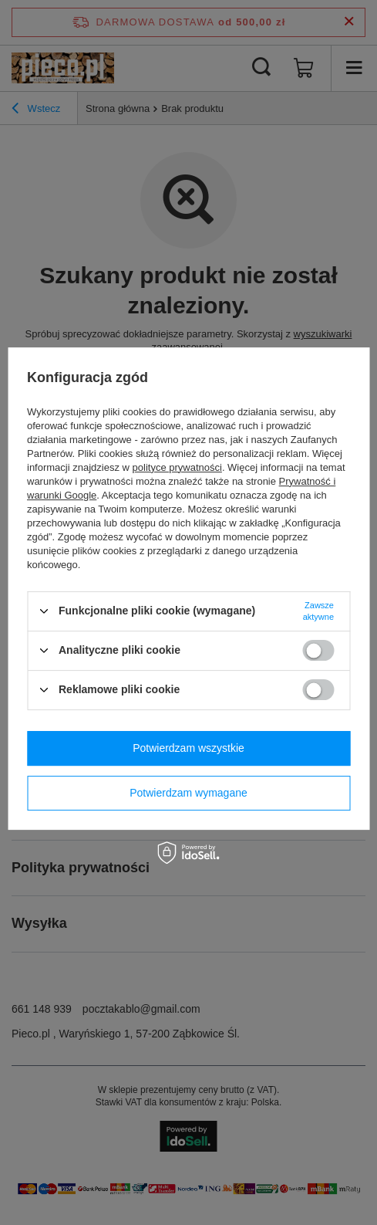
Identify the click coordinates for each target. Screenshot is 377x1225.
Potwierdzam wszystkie (188, 748)
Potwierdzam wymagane (188, 793)
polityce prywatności (177, 467)
